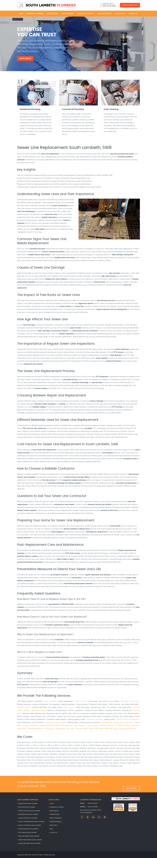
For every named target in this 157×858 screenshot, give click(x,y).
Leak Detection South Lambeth (28, 814)
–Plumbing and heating (126, 728)
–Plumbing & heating (122, 725)
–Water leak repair (110, 728)
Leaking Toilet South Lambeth (27, 817)
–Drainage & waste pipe (129, 701)
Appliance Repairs (104, 13)
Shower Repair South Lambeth (28, 828)
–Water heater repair (95, 728)
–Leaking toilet (91, 725)
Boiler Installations (85, 13)
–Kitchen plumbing (46, 725)
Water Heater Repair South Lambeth (30, 839)
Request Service (25, 58)
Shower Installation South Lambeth (29, 825)
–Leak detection (79, 725)
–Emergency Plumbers (94, 719)
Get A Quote (131, 783)
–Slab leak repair (81, 728)
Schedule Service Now (129, 5)
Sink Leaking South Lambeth (27, 832)
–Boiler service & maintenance (127, 719)
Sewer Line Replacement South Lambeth (31, 821)
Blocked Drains (68, 13)
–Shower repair (48, 728)
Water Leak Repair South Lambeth (29, 843)
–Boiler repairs (68, 707)
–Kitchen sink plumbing (63, 725)
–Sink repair (69, 728)
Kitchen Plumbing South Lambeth (29, 810)
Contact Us (133, 13)
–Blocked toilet (106, 722)
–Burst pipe (127, 722)
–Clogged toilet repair (30, 725)
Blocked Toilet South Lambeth (28, 803)
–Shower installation (34, 728)
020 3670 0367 (109, 5)
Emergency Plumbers (35, 13)
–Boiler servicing (80, 701)
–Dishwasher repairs (38, 710)
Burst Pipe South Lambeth (26, 806)
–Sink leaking (60, 728)
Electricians (120, 13)
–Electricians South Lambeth (55, 722)
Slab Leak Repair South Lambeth (28, 835)
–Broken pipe (118, 722)
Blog (51, 828)
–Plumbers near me (105, 725)
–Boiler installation (50, 701)
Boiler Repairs (52, 13)
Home (21, 13)
